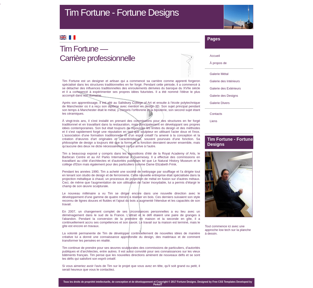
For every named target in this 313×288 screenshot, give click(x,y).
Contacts (216, 114)
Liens (213, 121)
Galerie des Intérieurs (225, 81)
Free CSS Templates (224, 282)
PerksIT (157, 284)
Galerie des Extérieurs (225, 88)
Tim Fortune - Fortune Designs (122, 12)
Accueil (215, 56)
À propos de (218, 63)
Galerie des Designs (224, 95)
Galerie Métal (219, 74)
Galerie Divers (220, 103)
